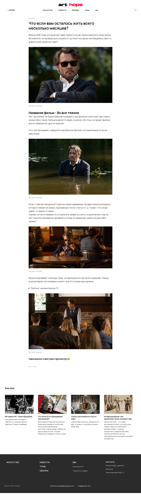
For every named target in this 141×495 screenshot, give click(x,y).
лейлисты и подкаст (81, 473)
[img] (135, 10)
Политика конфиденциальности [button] (62, 488)
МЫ (74, 464)
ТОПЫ (43, 468)
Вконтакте (109, 471)
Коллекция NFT (78, 469)
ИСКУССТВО (13, 464)
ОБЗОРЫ (44, 472)
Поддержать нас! (84, 488)
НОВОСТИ (45, 464)
